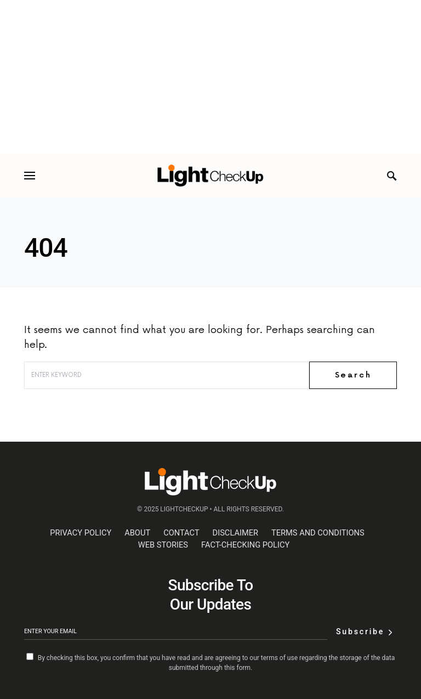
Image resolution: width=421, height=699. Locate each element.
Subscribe (360, 631)
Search (353, 375)
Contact (181, 533)
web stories (163, 545)
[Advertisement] (210, 77)
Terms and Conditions (318, 533)
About (137, 533)
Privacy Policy (80, 533)
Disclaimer (235, 533)
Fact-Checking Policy (245, 545)
